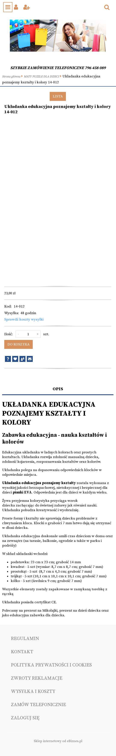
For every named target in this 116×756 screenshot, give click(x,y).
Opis (58, 389)
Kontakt (22, 652)
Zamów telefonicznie (38, 705)
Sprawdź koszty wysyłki (23, 319)
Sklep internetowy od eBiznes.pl (58, 741)
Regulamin (25, 638)
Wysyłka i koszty (33, 691)
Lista (58, 96)
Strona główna (11, 76)
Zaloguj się (25, 718)
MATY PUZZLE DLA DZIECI (41, 76)
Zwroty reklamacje (36, 678)
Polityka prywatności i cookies (51, 665)
